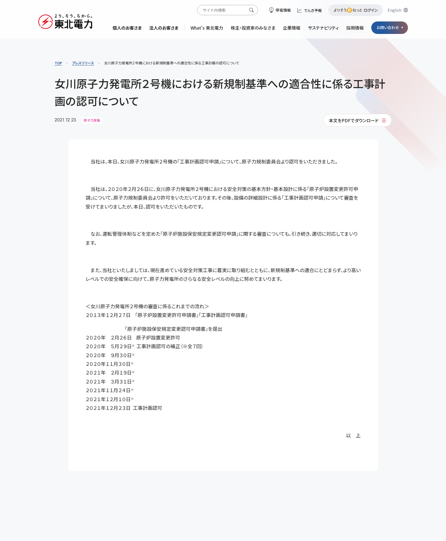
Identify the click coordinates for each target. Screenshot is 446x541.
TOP (58, 62)
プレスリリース (83, 62)
